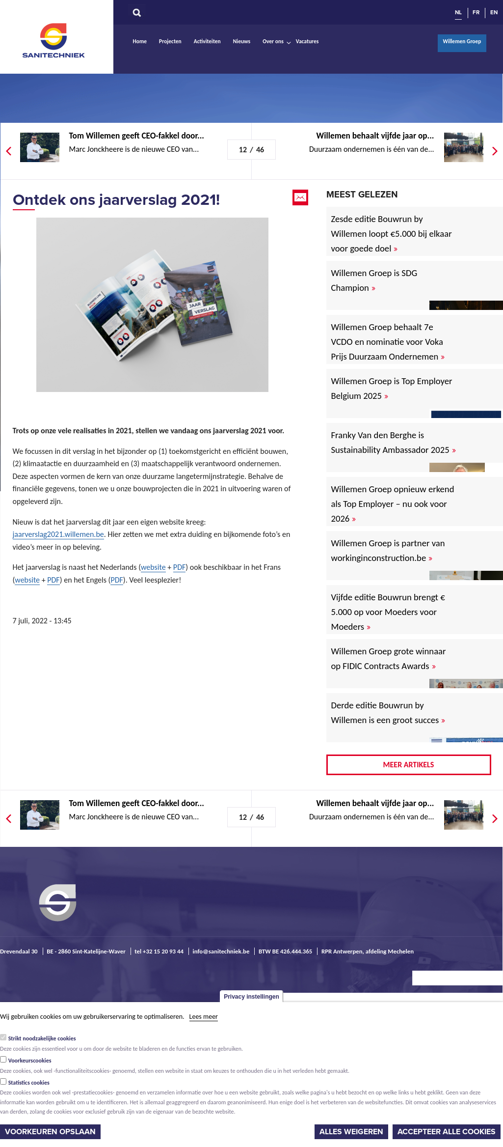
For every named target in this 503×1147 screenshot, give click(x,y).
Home (140, 41)
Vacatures (307, 41)
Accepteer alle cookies (446, 1132)
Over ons (273, 41)
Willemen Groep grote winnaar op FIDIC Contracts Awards (388, 658)
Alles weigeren (351, 1132)
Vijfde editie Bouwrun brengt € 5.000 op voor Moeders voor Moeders (388, 611)
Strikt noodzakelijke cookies (42, 1038)
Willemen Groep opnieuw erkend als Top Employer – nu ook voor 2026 (392, 503)
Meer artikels (408, 764)
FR (476, 12)
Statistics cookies (29, 1082)
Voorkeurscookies (30, 1060)
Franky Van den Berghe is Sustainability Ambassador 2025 (393, 442)
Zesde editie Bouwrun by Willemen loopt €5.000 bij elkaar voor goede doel (391, 233)
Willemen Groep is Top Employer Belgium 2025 (391, 388)
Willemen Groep (462, 41)
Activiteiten (207, 41)
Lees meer (203, 1016)
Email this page (301, 197)
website (153, 567)
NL (458, 12)
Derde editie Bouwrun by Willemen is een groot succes (388, 712)
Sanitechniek (54, 39)
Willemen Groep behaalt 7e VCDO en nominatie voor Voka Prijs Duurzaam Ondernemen (388, 341)
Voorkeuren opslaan (50, 1132)
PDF (179, 567)
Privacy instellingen (251, 996)
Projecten (170, 41)
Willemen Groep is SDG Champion (374, 280)
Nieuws (241, 41)
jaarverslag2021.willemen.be (58, 534)
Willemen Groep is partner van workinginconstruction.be (388, 550)
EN (494, 12)
